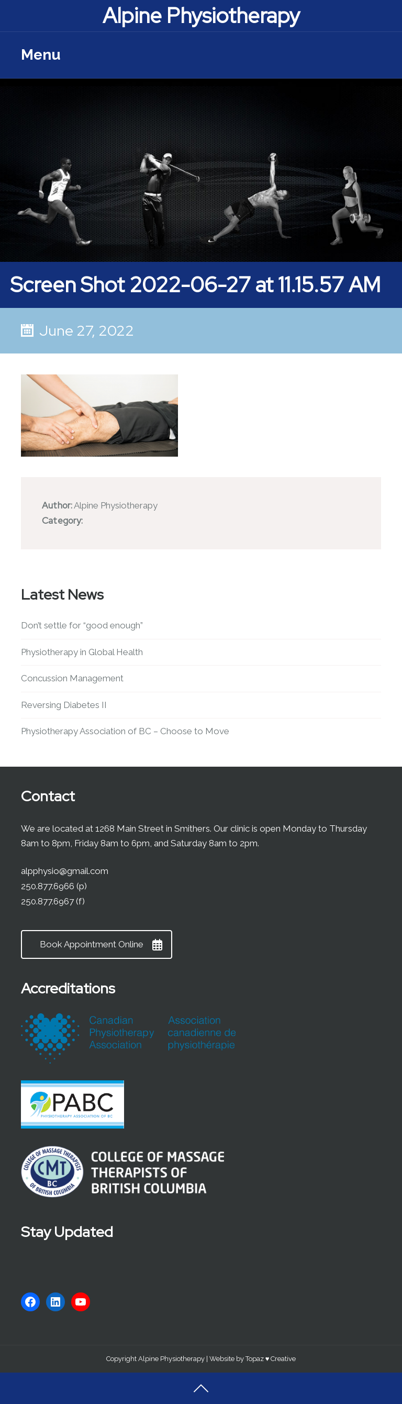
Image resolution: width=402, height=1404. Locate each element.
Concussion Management (72, 678)
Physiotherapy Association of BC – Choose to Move (125, 731)
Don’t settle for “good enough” (82, 625)
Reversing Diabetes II (64, 705)
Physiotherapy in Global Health (82, 652)
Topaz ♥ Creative (270, 1359)
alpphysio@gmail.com (64, 871)
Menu (41, 54)
